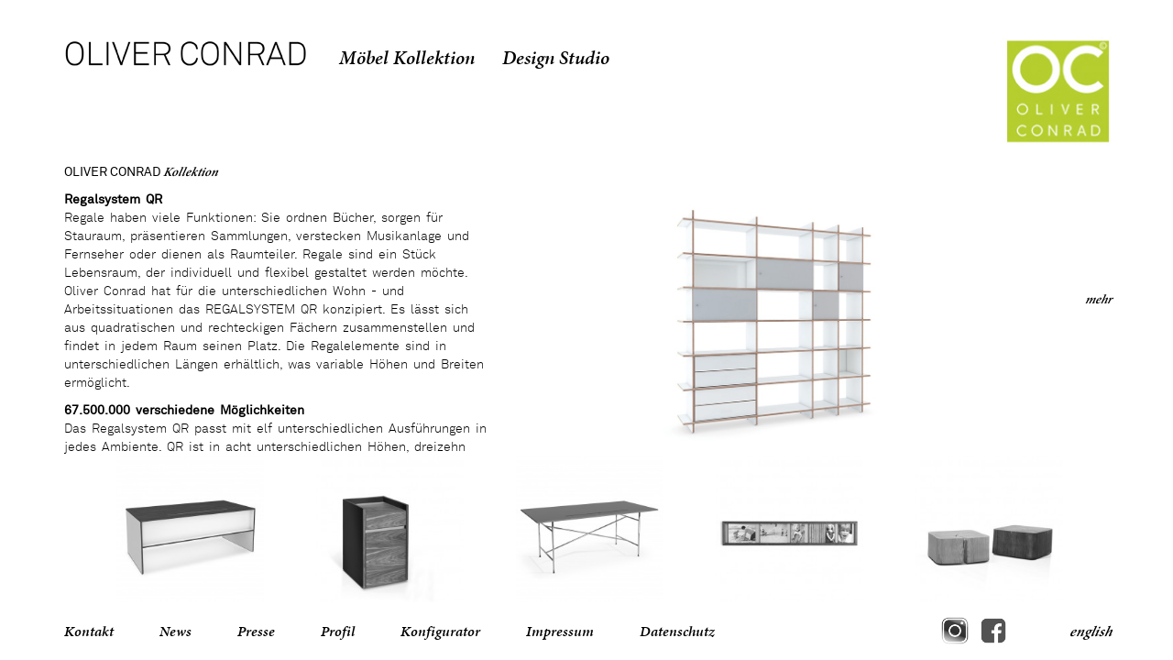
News (175, 631)
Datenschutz (677, 631)
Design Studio (555, 58)
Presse (256, 631)
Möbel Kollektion (407, 58)
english (1090, 631)
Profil (338, 631)
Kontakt (89, 631)
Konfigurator (440, 631)
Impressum (560, 631)
